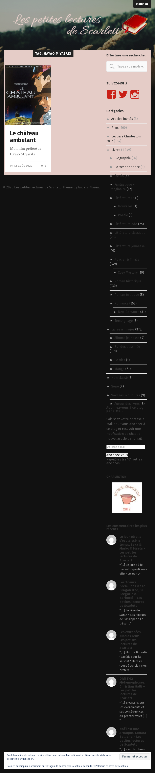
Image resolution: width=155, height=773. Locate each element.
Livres (115, 150)
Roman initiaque (126, 295)
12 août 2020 (21, 165)
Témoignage (123, 321)
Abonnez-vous (117, 455)
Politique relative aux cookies (111, 766)
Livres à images (122, 329)
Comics (119, 360)
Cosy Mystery (128, 272)
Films (115, 128)
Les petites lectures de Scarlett (37, 187)
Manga (119, 369)
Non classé (119, 378)
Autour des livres (127, 404)
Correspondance (127, 167)
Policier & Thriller (127, 259)
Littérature (122, 198)
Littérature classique (129, 233)
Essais (119, 176)
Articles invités (122, 119)
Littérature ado (125, 224)
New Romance (128, 312)
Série (115, 386)
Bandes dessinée (127, 347)
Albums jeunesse (126, 338)
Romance (121, 303)
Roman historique (127, 281)
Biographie (122, 158)
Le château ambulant (24, 137)
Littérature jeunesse (129, 246)
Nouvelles (125, 206)
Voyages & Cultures (125, 395)
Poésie (123, 215)
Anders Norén (88, 187)
